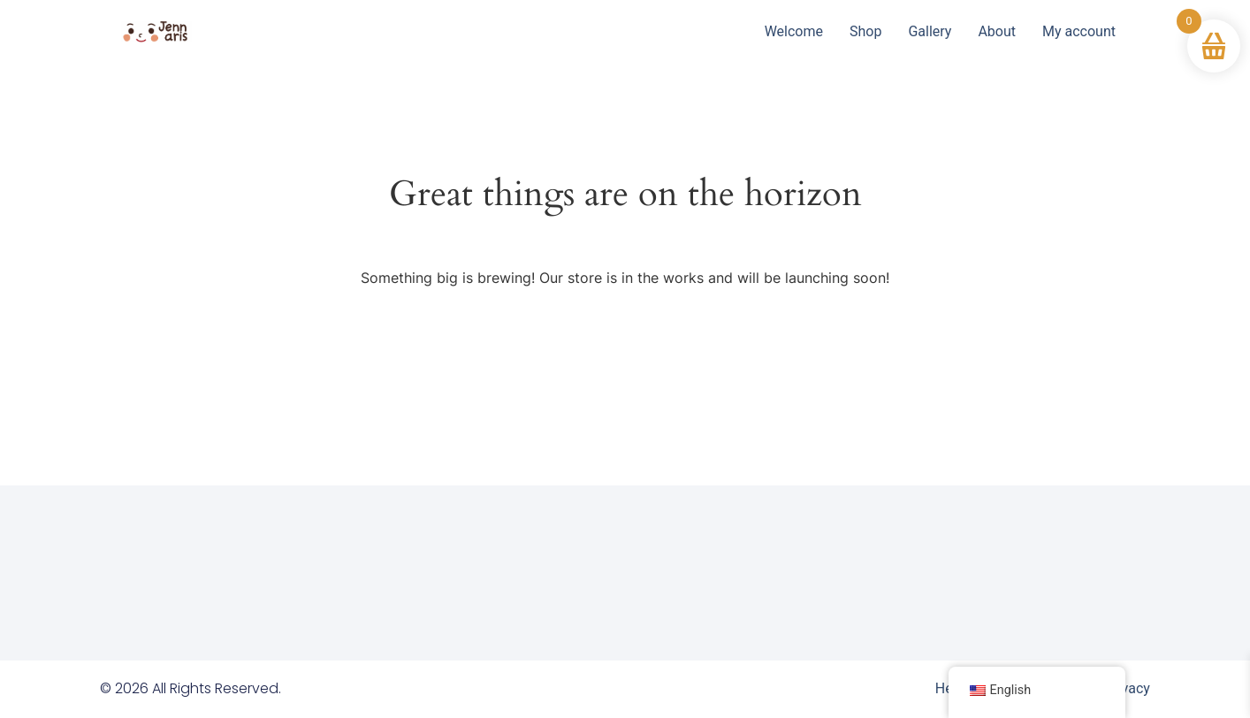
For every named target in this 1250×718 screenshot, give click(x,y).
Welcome (794, 31)
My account (1079, 31)
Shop (865, 31)
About (997, 31)
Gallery (929, 31)
